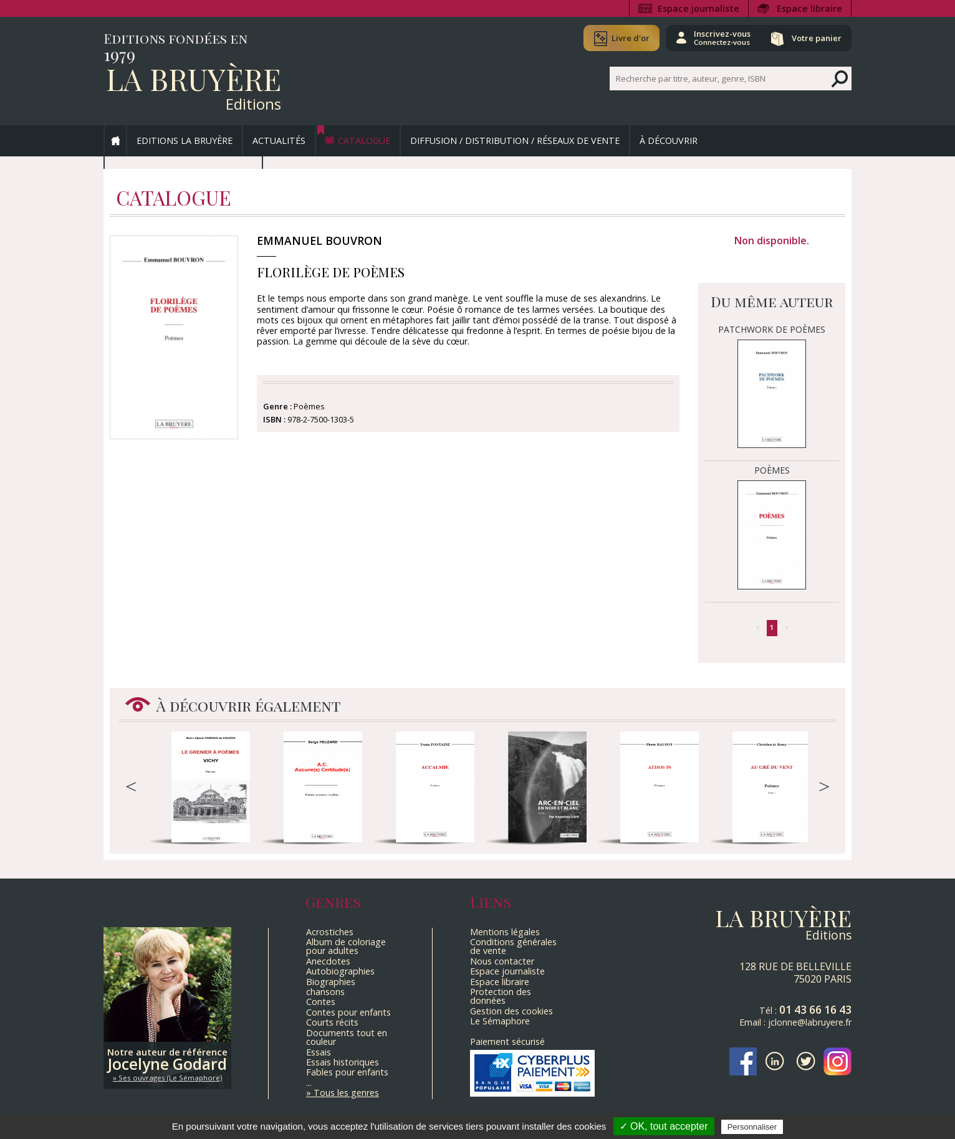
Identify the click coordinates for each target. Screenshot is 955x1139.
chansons (325, 992)
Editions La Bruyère (185, 140)
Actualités (278, 140)
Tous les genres (346, 1092)
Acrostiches (329, 932)
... (309, 1083)
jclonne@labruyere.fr (810, 1022)
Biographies (330, 982)
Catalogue (364, 140)
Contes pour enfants (348, 1012)
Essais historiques (342, 1062)
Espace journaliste (698, 8)
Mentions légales (505, 932)
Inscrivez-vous (721, 37)
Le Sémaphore (500, 1021)
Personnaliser (752, 1127)
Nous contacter (502, 961)
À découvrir (669, 140)
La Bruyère (193, 78)
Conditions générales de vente (513, 946)
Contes (320, 1002)
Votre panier (816, 38)
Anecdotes (328, 961)
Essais (318, 1052)
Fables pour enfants (347, 1072)
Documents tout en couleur (346, 1037)
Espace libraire (809, 8)
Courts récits (332, 1022)
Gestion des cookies (511, 1011)
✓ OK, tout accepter (664, 1126)
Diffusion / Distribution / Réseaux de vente (515, 140)
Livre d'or (629, 38)
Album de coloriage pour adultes (346, 946)
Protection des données (500, 996)
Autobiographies (340, 971)
